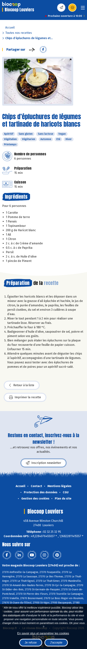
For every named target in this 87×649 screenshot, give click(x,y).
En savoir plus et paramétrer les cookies (43, 633)
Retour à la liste (21, 385)
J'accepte (56, 642)
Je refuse (31, 642)
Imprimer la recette (25, 397)
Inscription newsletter (43, 463)
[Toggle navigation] (83, 9)
